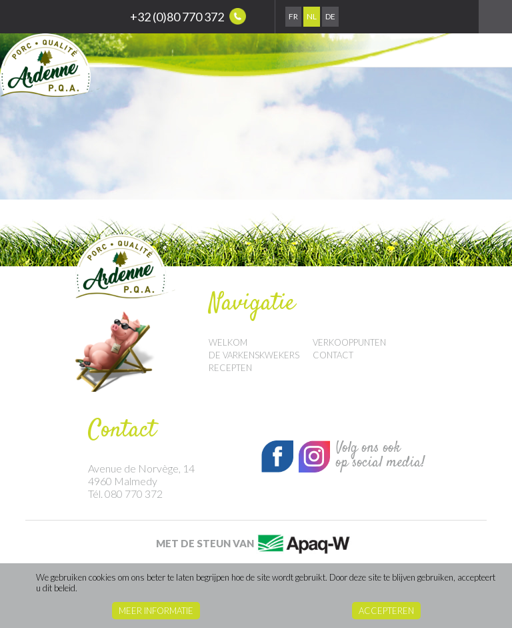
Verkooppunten (349, 342)
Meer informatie (156, 610)
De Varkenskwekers (254, 355)
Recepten (230, 367)
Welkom (228, 342)
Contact (333, 355)
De (330, 16)
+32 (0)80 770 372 (188, 16)
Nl (312, 16)
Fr (293, 16)
